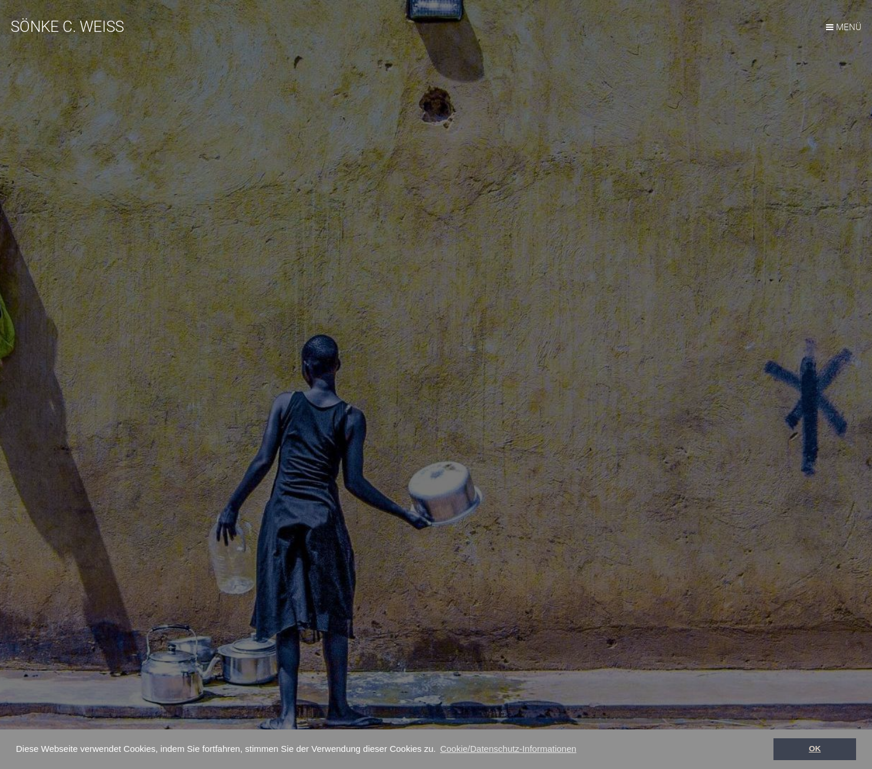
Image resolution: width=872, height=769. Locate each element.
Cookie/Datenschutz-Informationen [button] (508, 749)
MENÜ (848, 27)
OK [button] (815, 748)
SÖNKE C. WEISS (67, 26)
